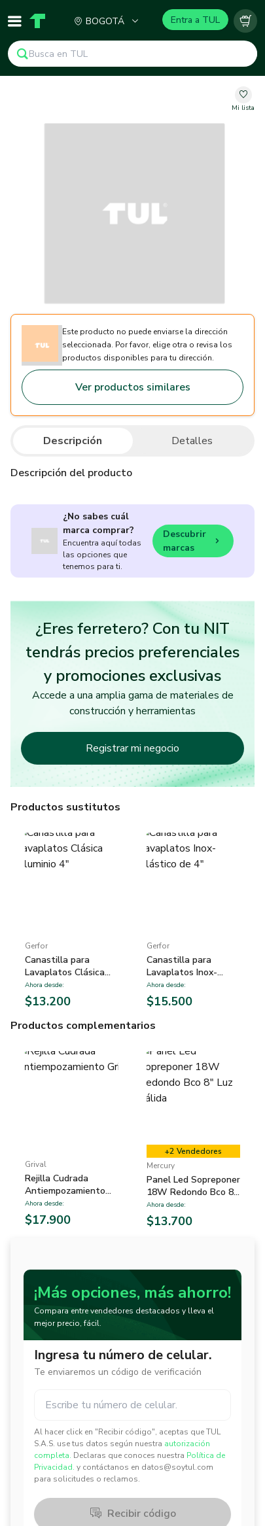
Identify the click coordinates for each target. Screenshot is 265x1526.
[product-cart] (245, 21)
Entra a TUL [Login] (195, 20)
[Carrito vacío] (245, 21)
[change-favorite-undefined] (243, 99)
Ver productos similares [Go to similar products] (132, 387)
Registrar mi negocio (132, 748)
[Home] (37, 21)
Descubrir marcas (193, 541)
